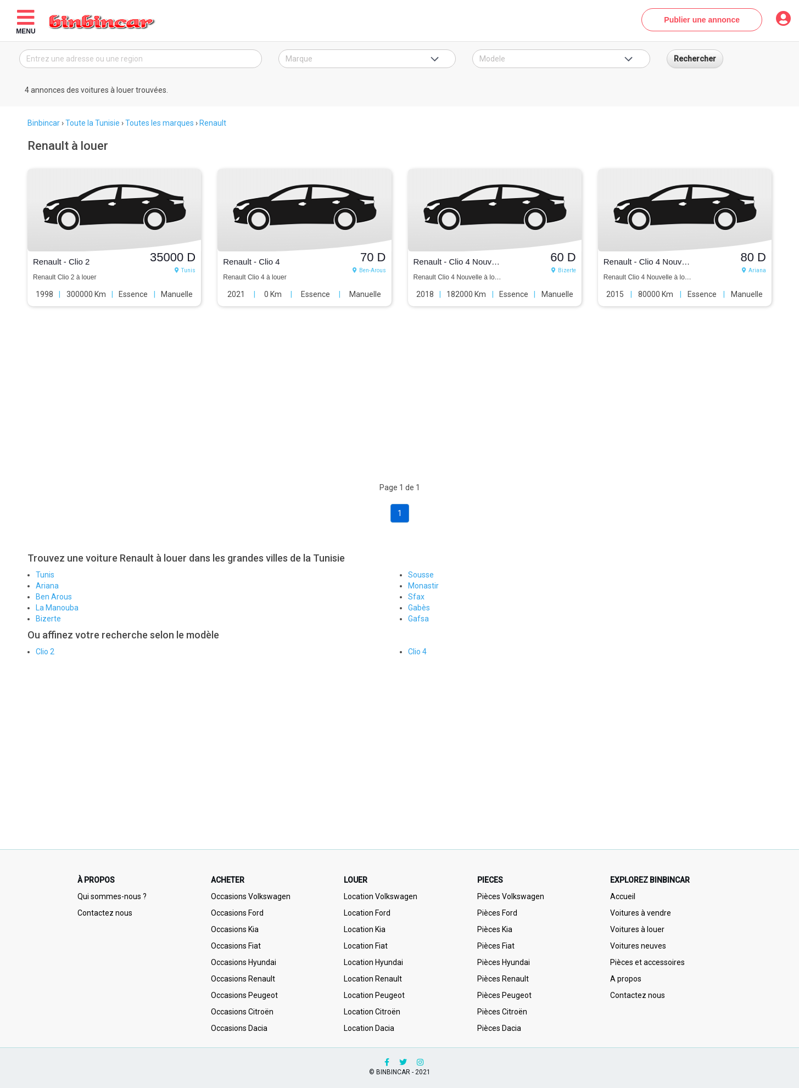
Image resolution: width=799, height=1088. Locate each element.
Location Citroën (372, 1011)
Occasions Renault (243, 978)
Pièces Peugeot (504, 995)
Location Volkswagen (380, 896)
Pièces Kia (494, 929)
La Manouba (57, 607)
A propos (625, 978)
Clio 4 (417, 651)
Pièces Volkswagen (510, 896)
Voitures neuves (638, 945)
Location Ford (367, 912)
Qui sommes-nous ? (112, 896)
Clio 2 (45, 651)
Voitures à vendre (640, 912)
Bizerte (48, 618)
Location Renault (373, 978)
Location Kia (364, 929)
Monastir (423, 585)
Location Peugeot (374, 995)
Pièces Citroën (502, 1011)
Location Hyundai (373, 962)
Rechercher (695, 58)
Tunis (45, 574)
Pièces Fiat (496, 945)
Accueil (622, 896)
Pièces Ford (497, 912)
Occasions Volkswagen (250, 896)
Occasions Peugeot (244, 995)
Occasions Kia (235, 929)
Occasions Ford (237, 912)
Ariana (47, 585)
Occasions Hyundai (243, 962)
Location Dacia (369, 1028)
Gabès (419, 607)
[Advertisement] (348, 405)
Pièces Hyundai (503, 962)
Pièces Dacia (499, 1028)
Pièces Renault (503, 978)
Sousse (421, 574)
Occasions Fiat (236, 945)
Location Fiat (366, 945)
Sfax (416, 596)
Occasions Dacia (239, 1028)
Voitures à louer (637, 929)
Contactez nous (104, 912)
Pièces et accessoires (647, 962)
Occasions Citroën (242, 1011)
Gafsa (418, 618)
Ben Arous (54, 596)
